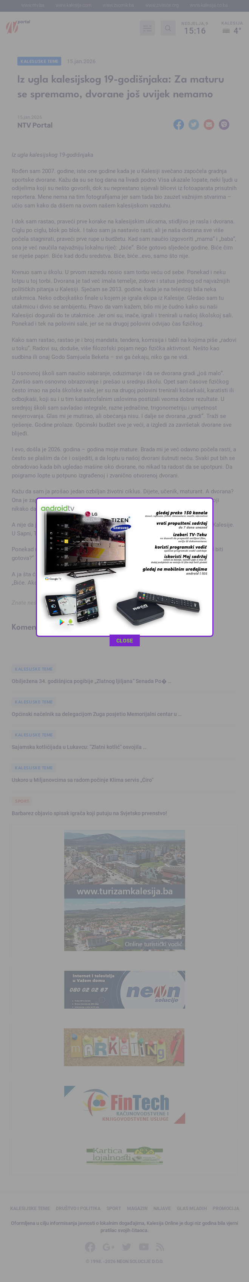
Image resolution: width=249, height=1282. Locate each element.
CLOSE (124, 302)
